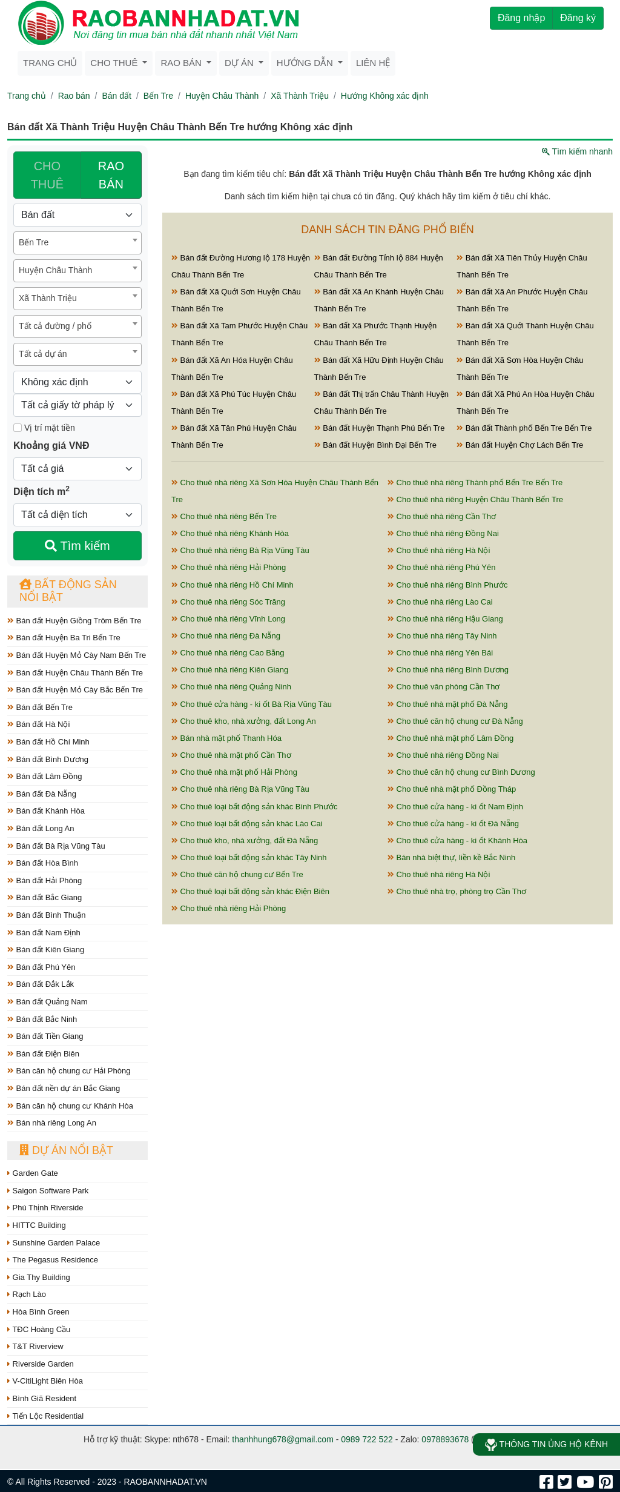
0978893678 (445, 1439)
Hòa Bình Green (38, 1311)
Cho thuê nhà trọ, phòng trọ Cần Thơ (457, 891)
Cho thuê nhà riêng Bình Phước (448, 584)
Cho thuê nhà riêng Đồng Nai (443, 533)
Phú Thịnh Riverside (45, 1207)
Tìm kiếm (77, 545)
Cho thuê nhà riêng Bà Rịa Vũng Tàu (240, 550)
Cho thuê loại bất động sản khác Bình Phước (254, 806)
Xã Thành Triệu (300, 96)
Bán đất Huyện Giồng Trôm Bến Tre (74, 620)
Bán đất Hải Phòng (44, 880)
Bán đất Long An (40, 828)
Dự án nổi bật (66, 1150)
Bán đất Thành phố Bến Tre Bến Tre (524, 428)
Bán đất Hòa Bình (42, 862)
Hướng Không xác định (385, 96)
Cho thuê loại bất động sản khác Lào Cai (247, 823)
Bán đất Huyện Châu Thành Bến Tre (75, 672)
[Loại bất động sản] (77, 215)
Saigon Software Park (47, 1190)
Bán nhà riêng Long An (51, 1122)
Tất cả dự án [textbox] (43, 354)
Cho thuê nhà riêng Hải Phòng (228, 567)
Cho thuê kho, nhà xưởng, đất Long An (243, 721)
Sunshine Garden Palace (53, 1242)
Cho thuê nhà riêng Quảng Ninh (231, 686)
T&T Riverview (35, 1346)
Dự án (240, 63)
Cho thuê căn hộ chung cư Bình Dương (461, 772)
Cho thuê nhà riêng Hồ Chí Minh (232, 584)
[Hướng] (77, 382)
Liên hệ (373, 63)
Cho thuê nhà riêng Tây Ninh (442, 635)
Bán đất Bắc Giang (44, 897)
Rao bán (182, 63)
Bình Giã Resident (41, 1398)
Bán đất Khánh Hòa (46, 810)
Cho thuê (115, 63)
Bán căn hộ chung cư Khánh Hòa (70, 1105)
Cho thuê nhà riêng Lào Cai (440, 601)
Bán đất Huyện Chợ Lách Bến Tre (520, 444)
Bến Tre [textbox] (33, 242)
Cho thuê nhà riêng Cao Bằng (227, 652)
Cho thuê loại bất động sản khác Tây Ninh (249, 857)
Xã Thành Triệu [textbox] (48, 298)
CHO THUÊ (47, 175)
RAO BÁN (111, 175)
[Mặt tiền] (17, 427)
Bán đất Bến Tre (40, 707)
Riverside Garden (40, 1363)
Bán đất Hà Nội (38, 724)
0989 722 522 (367, 1439)
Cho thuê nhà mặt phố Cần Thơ (231, 755)
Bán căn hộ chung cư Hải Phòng (68, 1070)
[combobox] (77, 242)
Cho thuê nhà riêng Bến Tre (224, 516)
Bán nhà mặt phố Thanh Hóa (226, 738)
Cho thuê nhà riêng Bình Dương (448, 669)
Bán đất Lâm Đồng (44, 776)
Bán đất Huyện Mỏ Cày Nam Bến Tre (76, 655)
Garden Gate (32, 1173)
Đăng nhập (521, 18)
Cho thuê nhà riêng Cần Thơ (442, 516)
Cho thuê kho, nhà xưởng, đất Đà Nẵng (244, 840)
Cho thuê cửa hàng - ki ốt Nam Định (455, 806)
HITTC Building (36, 1225)
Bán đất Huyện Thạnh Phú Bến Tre (379, 428)
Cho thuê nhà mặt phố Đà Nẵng (448, 704)
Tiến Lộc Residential (45, 1416)
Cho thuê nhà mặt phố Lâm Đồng (450, 738)
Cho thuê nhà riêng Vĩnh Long (228, 618)
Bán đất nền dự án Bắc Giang (63, 1088)
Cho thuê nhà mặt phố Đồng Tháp (452, 789)
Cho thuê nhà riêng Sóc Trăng (228, 601)
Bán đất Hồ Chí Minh (48, 741)
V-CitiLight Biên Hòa (45, 1380)
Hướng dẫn (306, 63)
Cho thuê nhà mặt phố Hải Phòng (234, 772)
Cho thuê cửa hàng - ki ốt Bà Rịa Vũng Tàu (251, 704)
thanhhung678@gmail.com (283, 1439)
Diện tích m (41, 491)
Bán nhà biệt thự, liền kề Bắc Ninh (451, 857)
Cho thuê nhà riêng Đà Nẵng (225, 635)
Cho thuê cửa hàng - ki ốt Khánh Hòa (457, 840)
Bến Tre (158, 96)
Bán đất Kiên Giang (45, 949)
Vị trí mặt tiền (44, 428)
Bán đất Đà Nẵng (41, 793)
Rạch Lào (26, 1294)
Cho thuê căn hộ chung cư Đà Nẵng (455, 721)
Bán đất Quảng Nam (47, 1001)
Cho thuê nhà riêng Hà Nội (439, 550)
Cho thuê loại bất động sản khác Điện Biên (250, 891)
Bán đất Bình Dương (47, 759)
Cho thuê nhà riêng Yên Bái (440, 652)
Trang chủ (50, 63)
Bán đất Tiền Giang (45, 1036)
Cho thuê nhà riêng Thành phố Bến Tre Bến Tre (475, 482)
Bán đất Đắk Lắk (40, 984)
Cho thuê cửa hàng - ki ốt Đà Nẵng (453, 823)
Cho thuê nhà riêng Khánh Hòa (230, 533)
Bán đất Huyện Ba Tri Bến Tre (63, 637)
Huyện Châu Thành (222, 96)
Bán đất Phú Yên (41, 967)
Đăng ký (578, 18)
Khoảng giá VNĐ (51, 445)
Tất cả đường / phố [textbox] (55, 326)
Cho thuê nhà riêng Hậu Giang (445, 618)
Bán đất (116, 96)
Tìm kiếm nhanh (577, 151)
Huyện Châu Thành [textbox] (55, 270)
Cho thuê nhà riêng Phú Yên (441, 567)
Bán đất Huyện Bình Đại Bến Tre (375, 444)
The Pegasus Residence (52, 1259)
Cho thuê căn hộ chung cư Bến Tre (237, 874)
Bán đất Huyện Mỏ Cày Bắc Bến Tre (75, 689)
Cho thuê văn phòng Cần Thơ (444, 686)
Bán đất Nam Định (44, 932)
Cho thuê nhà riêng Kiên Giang (229, 669)
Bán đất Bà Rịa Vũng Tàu (56, 845)
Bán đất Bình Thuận (46, 915)
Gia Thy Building (38, 1277)
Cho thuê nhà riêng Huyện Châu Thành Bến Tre (475, 499)
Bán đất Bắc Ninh (42, 1019)
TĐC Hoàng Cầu (38, 1329)
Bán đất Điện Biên (43, 1053)
